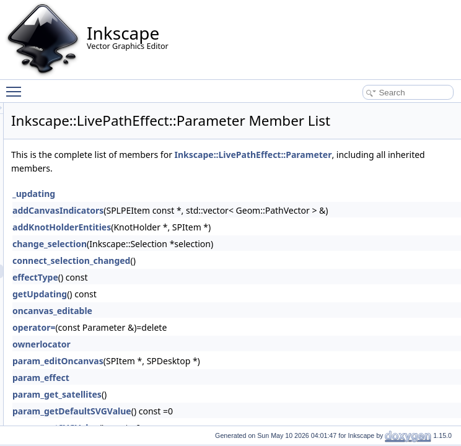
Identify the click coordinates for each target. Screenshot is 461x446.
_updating (188, 224)
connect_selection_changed (226, 291)
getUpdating (194, 325)
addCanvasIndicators (212, 241)
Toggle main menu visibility (16, 86)
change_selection (204, 275)
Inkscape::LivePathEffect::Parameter (244, 185)
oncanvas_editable (207, 342)
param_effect (195, 408)
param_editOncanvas (212, 392)
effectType (190, 308)
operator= (188, 358)
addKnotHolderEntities (216, 258)
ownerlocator (196, 375)
